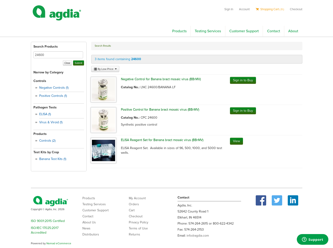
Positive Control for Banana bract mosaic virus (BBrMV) (160, 109)
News (86, 228)
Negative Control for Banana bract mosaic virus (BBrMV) (161, 79)
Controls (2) (47, 141)
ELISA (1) (45, 114)
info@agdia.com (198, 236)
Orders (134, 204)
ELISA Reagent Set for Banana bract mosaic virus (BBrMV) (162, 140)
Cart (132, 210)
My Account (137, 198)
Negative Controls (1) (53, 88)
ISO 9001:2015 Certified (48, 221)
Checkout (296, 9)
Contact (273, 31)
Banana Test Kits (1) (52, 159)
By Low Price (105, 69)
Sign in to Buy (243, 80)
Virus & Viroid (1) (50, 122)
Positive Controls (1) (53, 96)
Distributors (90, 234)
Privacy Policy (138, 222)
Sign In (228, 9)
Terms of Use (138, 228)
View (236, 141)
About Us (89, 222)
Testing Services (208, 31)
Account (244, 9)
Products (179, 31)
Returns (134, 234)
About (293, 31)
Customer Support (244, 31)
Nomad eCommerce (58, 243)
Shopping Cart (269, 9)
